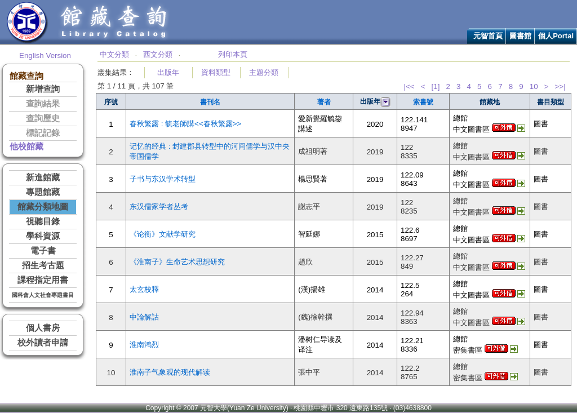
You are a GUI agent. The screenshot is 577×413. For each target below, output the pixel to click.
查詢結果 (43, 103)
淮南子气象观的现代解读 (170, 372)
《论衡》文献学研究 (163, 234)
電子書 (43, 250)
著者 (324, 102)
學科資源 (43, 236)
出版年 (168, 72)
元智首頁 (488, 36)
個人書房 (43, 327)
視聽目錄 (43, 221)
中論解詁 (144, 317)
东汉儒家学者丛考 (159, 206)
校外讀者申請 (42, 342)
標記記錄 (43, 132)
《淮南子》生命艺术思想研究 (177, 261)
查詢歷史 (43, 118)
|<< (408, 86)
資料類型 (215, 72)
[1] (436, 86)
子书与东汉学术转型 (163, 179)
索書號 (423, 102)
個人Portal (556, 36)
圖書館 (520, 36)
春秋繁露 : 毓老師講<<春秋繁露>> (185, 123)
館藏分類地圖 (42, 206)
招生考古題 (43, 265)
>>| (560, 86)
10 (534, 86)
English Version (45, 55)
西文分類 (157, 54)
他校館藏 (26, 146)
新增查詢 (43, 89)
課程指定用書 (42, 280)
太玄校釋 (144, 289)
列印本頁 (232, 54)
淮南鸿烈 (144, 344)
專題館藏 (43, 192)
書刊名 (210, 102)
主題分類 (263, 72)
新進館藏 (43, 177)
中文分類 (114, 54)
